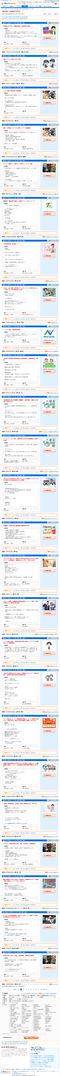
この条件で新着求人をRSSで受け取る (49, 993)
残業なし (47, 1013)
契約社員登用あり (13, 1032)
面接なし (24, 1012)
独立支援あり (36, 1026)
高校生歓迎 (36, 1020)
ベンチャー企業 (13, 1030)
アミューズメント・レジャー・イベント (38, 1059)
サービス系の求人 (16, 48)
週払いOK (12, 1006)
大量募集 (12, 1010)
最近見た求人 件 (47, 6)
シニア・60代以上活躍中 (39, 1009)
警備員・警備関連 (50, 1059)
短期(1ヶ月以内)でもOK (26, 1013)
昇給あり (47, 1007)
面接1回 (35, 1012)
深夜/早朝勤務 (48, 1018)
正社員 (11, 6)
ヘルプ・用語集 (38, 6)
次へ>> (49, 13)
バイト (18, 6)
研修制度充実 (36, 1024)
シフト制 (47, 1015)
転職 (39, 1051)
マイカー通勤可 (13, 1027)
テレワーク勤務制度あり (27, 1015)
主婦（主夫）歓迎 (13, 1020)
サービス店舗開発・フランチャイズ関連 (38, 1057)
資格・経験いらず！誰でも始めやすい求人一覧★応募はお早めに (15, 18)
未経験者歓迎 (13, 1004)
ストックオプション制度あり (16, 1029)
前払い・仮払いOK (25, 1006)
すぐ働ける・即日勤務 (26, 1010)
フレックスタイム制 (14, 1016)
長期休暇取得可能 (37, 1016)
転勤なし (47, 1023)
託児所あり (12, 1023)
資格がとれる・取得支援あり (16, 1026)
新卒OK (23, 1023)
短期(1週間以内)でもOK (15, 1013)
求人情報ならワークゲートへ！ (8, 3)
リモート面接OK (13, 1012)
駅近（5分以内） (48, 1026)
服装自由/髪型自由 (37, 1027)
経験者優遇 (24, 1004)
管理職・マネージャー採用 (15, 1024)
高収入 (35, 1007)
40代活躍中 (12, 1009)
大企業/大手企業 (37, 1029)
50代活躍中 (24, 1009)
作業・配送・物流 (50, 1057)
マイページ (31, 6)
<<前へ (44, 13)
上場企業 (47, 1029)
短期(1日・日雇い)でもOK (50, 1012)
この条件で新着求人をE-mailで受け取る (30, 993)
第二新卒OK (36, 1023)
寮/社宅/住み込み (37, 1006)
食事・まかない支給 (14, 1007)
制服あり (24, 1007)
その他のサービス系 (47, 1066)
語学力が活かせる (25, 1021)
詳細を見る (49, 38)
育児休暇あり (36, 1021)
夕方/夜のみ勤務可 (37, 1018)
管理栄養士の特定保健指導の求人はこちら (19, 1073)
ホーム (4, 6)
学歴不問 (35, 1010)
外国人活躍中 (13, 1021)
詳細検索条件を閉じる (8, 1037)
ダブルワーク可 (37, 1015)
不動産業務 (33, 1062)
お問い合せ (34, 1069)
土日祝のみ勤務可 (13, 1018)
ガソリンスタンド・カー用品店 (36, 1066)
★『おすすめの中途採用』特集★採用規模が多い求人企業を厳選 (15, 16)
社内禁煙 (35, 1030)
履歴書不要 (47, 1010)
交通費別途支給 (48, 1006)
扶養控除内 (47, 1021)
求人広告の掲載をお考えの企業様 (52, 0)
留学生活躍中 (48, 1020)
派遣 (25, 6)
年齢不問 (47, 1009)
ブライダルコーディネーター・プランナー (38, 1064)
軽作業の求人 (33, 48)
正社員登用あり (48, 1030)
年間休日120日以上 (26, 1016)
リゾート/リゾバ (25, 1027)
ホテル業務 (39, 1062)
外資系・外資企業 (25, 1030)
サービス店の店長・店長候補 (36, 1055)
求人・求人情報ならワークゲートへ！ (5, 1071)
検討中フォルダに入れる (52, 23)
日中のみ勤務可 (25, 1018)
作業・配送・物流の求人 (25, 48)
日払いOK (47, 1004)
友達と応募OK (25, 1032)
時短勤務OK (12, 1015)
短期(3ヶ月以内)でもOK (38, 1013)
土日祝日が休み (48, 1016)
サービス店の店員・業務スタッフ (49, 1055)
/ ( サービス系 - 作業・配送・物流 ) (13, 22)
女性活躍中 (24, 1020)
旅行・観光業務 (45, 1062)
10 (41, 989)
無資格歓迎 (36, 1004)
